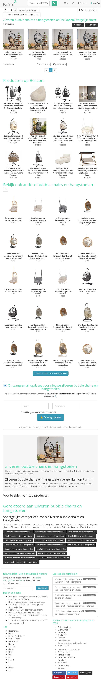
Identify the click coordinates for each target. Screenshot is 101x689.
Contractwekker (15, 615)
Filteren (78, 25)
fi (8, 662)
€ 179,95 (62, 103)
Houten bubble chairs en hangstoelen (19, 549)
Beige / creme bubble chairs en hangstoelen (21, 558)
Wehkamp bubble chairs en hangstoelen (20, 553)
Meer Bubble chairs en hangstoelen (50, 373)
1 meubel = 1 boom (66, 657)
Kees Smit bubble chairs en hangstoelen (51, 549)
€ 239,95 (62, 168)
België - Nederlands (16, 636)
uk (9, 665)
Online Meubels (64, 627)
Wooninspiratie (64, 665)
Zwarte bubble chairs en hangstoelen (81, 540)
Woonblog (62, 632)
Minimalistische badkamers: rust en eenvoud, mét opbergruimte (75, 580)
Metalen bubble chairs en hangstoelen (19, 536)
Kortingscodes (64, 655)
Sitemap (61, 637)
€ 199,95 (62, 135)
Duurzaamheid (64, 652)
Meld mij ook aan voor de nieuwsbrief (38, 412)
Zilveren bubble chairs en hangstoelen (19, 545)
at (9, 670)
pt (9, 657)
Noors (11, 644)
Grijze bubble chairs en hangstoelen (81, 536)
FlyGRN (11, 602)
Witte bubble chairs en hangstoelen (81, 545)
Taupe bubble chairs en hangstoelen (51, 553)
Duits (10, 654)
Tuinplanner (63, 660)
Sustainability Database (18, 620)
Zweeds (11, 646)
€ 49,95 (38, 103)
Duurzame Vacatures (17, 612)
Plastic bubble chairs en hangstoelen (18, 540)
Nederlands (13, 631)
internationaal (34, 612)
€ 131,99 (13, 103)
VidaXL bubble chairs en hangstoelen (81, 532)
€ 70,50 (87, 135)
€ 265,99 (87, 103)
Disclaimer (62, 635)
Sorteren (91, 25)
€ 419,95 (13, 168)
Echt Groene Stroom (17, 604)
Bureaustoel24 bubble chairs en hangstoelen (21, 562)
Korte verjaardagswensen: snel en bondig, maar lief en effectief (75, 588)
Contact (61, 668)
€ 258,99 (87, 168)
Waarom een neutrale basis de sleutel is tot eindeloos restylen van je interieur (75, 604)
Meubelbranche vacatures (69, 649)
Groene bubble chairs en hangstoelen (55, 558)
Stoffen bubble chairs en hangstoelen (50, 536)
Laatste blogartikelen (64, 573)
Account (82, 3)
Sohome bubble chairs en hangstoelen (49, 540)
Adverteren (62, 662)
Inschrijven (42, 588)
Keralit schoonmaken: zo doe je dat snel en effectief (75, 596)
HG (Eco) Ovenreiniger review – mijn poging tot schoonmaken (75, 612)
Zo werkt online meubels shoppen (72, 643)
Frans (10, 633)
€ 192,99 (38, 135)
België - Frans (14, 638)
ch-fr (10, 652)
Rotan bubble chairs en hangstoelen (18, 532)
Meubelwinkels (64, 640)
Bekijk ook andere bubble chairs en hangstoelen (48, 187)
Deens (11, 667)
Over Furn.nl (63, 630)
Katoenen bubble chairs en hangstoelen (49, 532)
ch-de (10, 649)
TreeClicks (12, 596)
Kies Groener (13, 610)
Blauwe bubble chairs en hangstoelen (50, 545)
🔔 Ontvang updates (50, 417)
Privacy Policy (63, 645)
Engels (11, 660)
